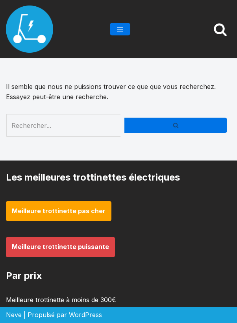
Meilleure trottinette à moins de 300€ (61, 300)
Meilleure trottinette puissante (60, 247)
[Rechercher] (220, 29)
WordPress (85, 315)
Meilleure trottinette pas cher (59, 211)
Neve (14, 315)
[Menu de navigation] (120, 29)
